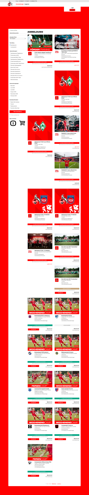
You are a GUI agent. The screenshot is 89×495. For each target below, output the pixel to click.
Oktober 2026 (13, 95)
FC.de (17, 1)
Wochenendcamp (14, 79)
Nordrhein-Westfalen (14, 108)
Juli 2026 (12, 89)
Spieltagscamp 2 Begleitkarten (16, 59)
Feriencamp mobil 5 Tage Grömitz (17, 63)
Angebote (26, 4)
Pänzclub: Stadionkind (15, 73)
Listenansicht (13, 47)
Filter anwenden (17, 111)
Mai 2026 (12, 85)
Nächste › (54, 484)
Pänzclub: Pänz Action (15, 69)
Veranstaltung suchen (18, 33)
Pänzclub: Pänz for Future (16, 75)
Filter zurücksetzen (15, 115)
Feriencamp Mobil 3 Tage (15, 57)
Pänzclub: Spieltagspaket (15, 65)
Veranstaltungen (20, 4)
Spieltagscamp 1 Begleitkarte (16, 53)
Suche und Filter (14, 30)
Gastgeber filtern (18, 38)
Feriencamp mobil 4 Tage (15, 77)
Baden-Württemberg (14, 102)
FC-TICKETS (27, 1)
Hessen (12, 104)
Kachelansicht (13, 45)
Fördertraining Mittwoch (15, 61)
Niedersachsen (13, 106)
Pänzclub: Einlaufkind (15, 71)
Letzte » (59, 484)
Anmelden (72, 9)
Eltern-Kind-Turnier (14, 67)
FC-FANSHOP (21, 1)
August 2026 (13, 91)
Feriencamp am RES (14, 55)
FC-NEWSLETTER (33, 1)
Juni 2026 (12, 87)
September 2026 (14, 93)
